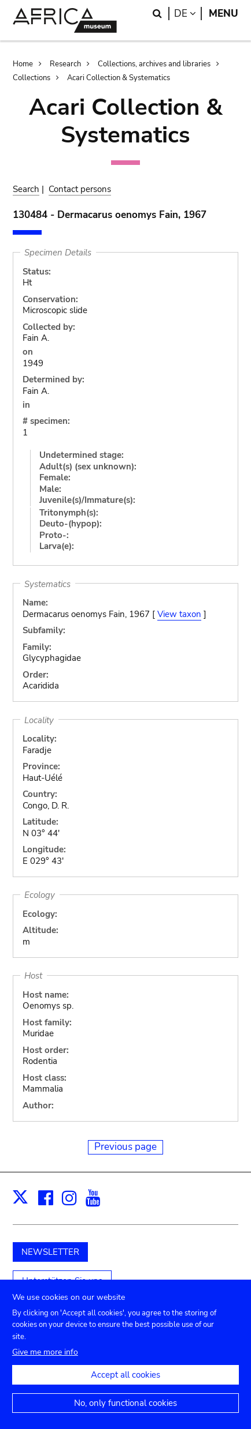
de (188, 13)
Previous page (125, 1146)
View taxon (179, 614)
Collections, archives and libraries (154, 64)
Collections (31, 78)
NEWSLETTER (50, 1252)
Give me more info (45, 1363)
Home (23, 64)
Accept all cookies (125, 1386)
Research (65, 64)
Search (26, 189)
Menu (223, 13)
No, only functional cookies (125, 1414)
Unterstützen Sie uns (62, 1281)
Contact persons (80, 189)
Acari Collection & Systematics (118, 78)
